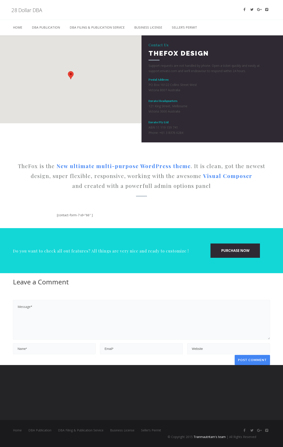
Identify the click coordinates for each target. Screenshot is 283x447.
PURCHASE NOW (235, 250)
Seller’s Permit (184, 27)
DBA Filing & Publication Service (97, 27)
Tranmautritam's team (210, 437)
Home (17, 27)
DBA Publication (46, 27)
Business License (148, 27)
